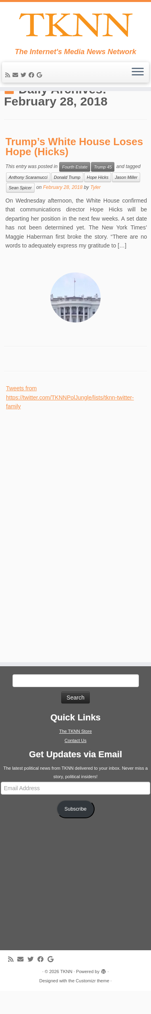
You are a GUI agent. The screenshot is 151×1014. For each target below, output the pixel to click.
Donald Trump (67, 200)
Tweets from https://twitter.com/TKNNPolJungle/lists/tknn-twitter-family (70, 421)
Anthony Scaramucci (28, 200)
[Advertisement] (66, 554)
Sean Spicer (20, 211)
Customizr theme (92, 1004)
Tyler (95, 210)
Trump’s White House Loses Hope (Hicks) (74, 170)
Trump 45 (103, 190)
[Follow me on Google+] (40, 78)
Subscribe (75, 832)
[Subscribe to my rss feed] (8, 78)
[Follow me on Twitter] (25, 78)
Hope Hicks (98, 200)
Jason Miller (126, 200)
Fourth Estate (74, 190)
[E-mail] (16, 78)
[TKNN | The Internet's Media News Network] (75, 26)
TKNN (66, 994)
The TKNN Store (75, 754)
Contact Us (75, 763)
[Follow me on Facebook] (33, 78)
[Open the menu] (138, 75)
